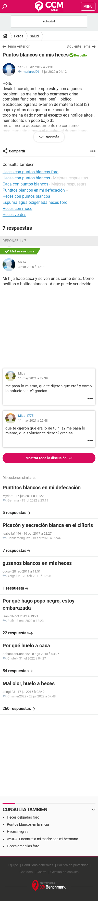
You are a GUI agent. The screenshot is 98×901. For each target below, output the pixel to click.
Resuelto (80, 55)
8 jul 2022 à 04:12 (54, 72)
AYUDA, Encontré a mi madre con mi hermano (42, 839)
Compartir (17, 151)
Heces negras (17, 832)
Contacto (26, 872)
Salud (34, 36)
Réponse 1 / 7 (14, 241)
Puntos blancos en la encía (28, 824)
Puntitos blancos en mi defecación (34, 190)
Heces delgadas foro (23, 817)
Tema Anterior (18, 46)
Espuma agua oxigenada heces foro (35, 202)
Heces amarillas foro (23, 846)
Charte (41, 872)
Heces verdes (14, 214)
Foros (18, 36)
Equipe (13, 865)
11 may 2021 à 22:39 (33, 378)
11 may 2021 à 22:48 (33, 420)
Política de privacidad (73, 865)
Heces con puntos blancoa (26, 196)
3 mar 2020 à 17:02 (31, 267)
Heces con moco (17, 208)
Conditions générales (37, 865)
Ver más (52, 137)
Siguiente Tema (79, 46)
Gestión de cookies (64, 872)
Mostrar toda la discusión (46, 458)
